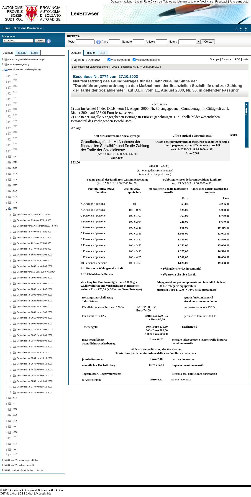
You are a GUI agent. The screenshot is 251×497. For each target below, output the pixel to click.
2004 (15, 202)
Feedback (221, 1)
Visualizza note (120, 59)
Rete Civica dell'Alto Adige (160, 1)
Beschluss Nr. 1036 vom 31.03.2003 (34, 254)
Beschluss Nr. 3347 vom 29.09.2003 (34, 340)
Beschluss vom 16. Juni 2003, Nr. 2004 (36, 271)
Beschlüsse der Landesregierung (90, 66)
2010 (15, 167)
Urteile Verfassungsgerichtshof (23, 460)
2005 (15, 196)
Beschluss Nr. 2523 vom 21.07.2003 (34, 300)
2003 (114, 66)
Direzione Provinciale (28, 28)
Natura (173, 41)
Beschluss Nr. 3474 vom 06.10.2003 (34, 346)
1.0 (7, 493)
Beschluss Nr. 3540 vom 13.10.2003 (34, 352)
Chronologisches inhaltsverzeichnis (25, 470)
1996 (15, 432)
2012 (15, 156)
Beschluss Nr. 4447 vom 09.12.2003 (34, 375)
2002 (15, 397)
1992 (15, 443)
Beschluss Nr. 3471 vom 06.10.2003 (34, 392)
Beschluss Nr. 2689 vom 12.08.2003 (34, 312)
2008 (15, 179)
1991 (15, 449)
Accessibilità (43, 493)
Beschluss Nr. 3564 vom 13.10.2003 (34, 358)
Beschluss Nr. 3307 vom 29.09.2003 (34, 335)
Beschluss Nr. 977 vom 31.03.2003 (34, 248)
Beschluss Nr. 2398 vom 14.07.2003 (34, 294)
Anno (105, 41)
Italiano (127, 1)
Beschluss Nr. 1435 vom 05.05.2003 (34, 266)
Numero (127, 41)
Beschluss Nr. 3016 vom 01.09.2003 (34, 317)
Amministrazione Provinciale (195, 1)
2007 (15, 185)
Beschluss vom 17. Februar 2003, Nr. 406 (37, 225)
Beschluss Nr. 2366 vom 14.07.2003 (34, 289)
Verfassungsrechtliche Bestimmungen (26, 59)
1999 (15, 414)
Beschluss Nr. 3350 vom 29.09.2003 (34, 381)
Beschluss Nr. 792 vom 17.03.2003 (34, 243)
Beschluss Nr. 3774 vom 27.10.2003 (141, 66)
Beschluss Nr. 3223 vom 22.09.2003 (34, 329)
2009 (15, 173)
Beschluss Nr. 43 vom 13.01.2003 (33, 214)
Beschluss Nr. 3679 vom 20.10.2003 (34, 363)
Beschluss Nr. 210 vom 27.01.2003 (34, 220)
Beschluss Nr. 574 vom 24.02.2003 (34, 237)
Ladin (138, 1)
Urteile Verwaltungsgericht (21, 465)
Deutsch (116, 1)
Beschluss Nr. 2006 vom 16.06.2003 (34, 277)
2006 (15, 190)
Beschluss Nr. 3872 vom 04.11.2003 (34, 369)
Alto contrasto (239, 1)
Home (6, 28)
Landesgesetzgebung (18, 64)
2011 (15, 162)
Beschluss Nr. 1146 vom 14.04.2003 (34, 260)
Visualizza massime (148, 59)
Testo (71, 41)
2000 (15, 409)
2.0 (25, 493)
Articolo (150, 41)
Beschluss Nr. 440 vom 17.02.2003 (34, 231)
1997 (15, 426)
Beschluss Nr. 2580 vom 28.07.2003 (34, 306)
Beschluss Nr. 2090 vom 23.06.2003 (34, 283)
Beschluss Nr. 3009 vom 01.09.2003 (34, 323)
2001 (15, 403)
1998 (15, 420)
